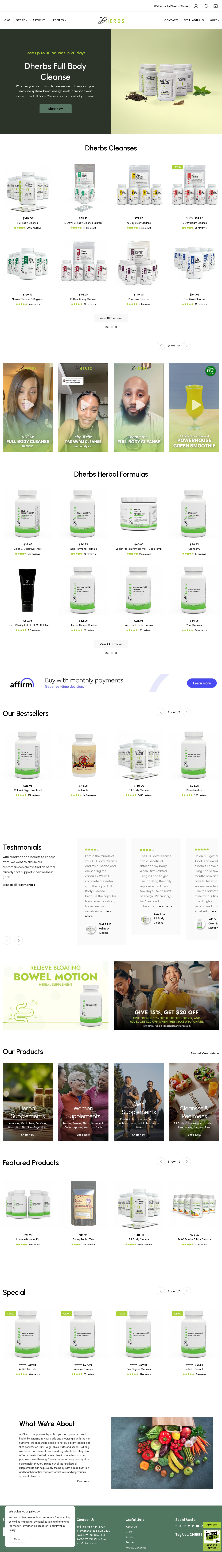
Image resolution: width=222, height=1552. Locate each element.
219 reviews (34, 795)
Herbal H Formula (194, 1369)
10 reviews (34, 1374)
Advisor (212, 1524)
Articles (39, 20)
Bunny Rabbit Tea (83, 1239)
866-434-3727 (96, 1526)
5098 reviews (145, 795)
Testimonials (194, 20)
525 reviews (200, 795)
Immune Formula (83, 1369)
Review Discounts (136, 1547)
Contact (171, 20)
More (213, 20)
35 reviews (89, 1374)
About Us (131, 1526)
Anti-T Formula (28, 1369)
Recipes (58, 20)
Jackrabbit (83, 790)
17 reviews (89, 1244)
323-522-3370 (101, 1530)
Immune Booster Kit (27, 1239)
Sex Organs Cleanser (139, 1369)
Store (20, 20)
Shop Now (55, 109)
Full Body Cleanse (139, 790)
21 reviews (34, 1244)
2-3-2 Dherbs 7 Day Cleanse (194, 1239)
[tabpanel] (139, 407)
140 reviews (89, 795)
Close (17, 1539)
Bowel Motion (194, 790)
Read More (83, 1481)
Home (7, 20)
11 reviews (201, 1374)
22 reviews (201, 1244)
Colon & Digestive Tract (28, 790)
